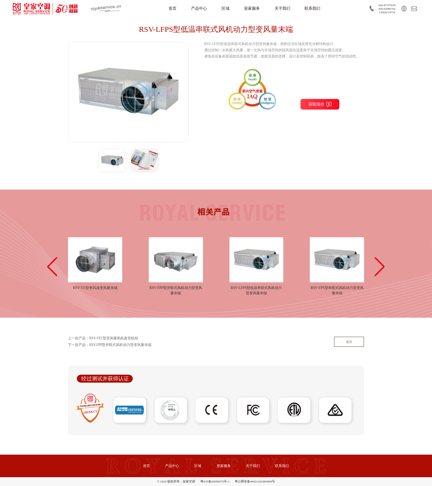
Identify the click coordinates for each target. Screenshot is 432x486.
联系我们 (312, 8)
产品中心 (199, 8)
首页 (173, 8)
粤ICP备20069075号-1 (215, 481)
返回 (349, 342)
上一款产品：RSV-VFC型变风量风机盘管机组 (103, 338)
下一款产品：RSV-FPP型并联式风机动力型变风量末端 (110, 345)
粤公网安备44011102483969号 (255, 481)
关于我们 (282, 8)
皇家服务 (252, 8)
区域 (225, 8)
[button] (52, 267)
